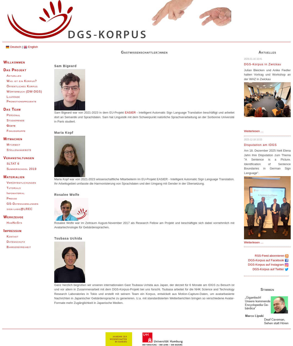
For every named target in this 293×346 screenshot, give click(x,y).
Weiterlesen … (253, 131)
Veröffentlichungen (21, 182)
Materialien (14, 177)
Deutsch (13, 47)
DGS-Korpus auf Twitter (270, 269)
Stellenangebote (19, 150)
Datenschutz (16, 241)
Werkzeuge (13, 217)
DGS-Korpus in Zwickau (262, 64)
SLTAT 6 (13, 163)
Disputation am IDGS (260, 145)
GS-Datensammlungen (22, 203)
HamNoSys (14, 222)
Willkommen (14, 62)
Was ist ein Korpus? (22, 81)
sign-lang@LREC (20, 209)
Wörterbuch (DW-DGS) (24, 91)
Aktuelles (14, 75)
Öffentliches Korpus (22, 86)
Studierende (16, 120)
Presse (12, 198)
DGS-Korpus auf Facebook (268, 260)
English (31, 47)
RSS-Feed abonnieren (271, 255)
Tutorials (14, 188)
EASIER (130, 112)
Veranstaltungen (18, 158)
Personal (13, 115)
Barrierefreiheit (19, 247)
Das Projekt (15, 70)
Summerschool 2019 (22, 169)
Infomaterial (16, 193)
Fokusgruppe (16, 131)
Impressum (12, 231)
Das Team (12, 109)
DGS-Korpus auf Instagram (268, 264)
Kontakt (13, 236)
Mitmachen (12, 139)
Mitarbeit (13, 144)
